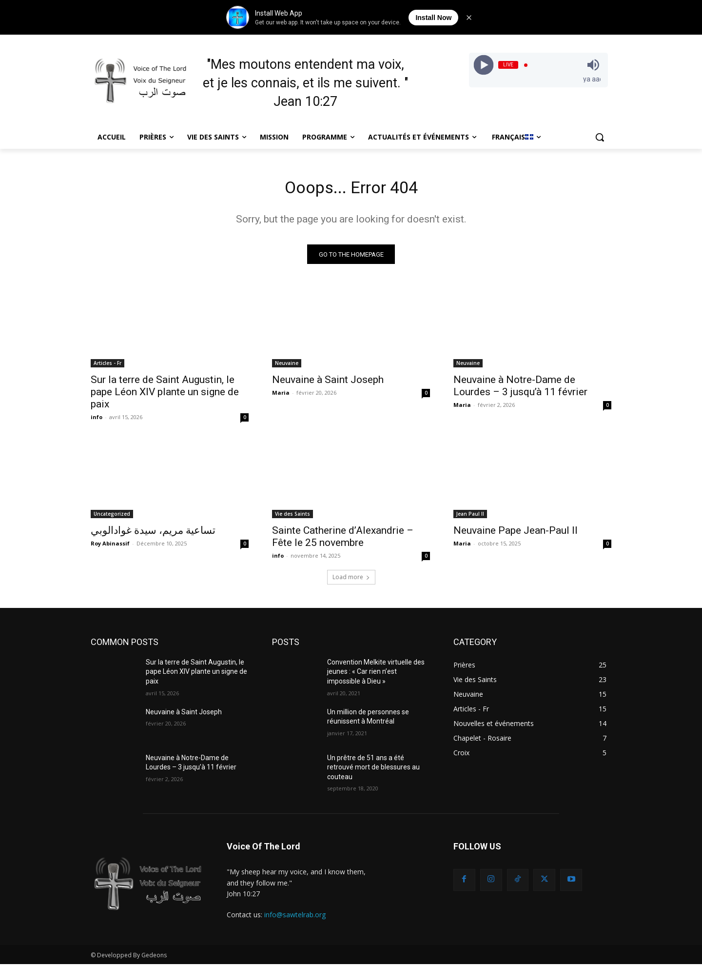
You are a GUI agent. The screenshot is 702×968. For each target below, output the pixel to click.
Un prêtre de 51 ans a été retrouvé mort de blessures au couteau (373, 771)
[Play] (483, 65)
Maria (281, 396)
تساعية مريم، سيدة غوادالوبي (153, 534)
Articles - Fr (107, 366)
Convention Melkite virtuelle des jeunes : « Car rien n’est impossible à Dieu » (376, 675)
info (96, 420)
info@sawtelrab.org (295, 919)
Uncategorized (112, 517)
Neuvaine (286, 366)
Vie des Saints (292, 517)
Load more (351, 581)
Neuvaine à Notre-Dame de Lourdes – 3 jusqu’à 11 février (520, 390)
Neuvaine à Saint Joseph (328, 383)
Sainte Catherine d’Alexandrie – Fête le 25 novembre (342, 540)
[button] (599, 137)
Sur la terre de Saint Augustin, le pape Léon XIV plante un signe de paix (165, 396)
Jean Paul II (470, 517)
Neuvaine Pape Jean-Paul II (515, 534)
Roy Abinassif (110, 547)
